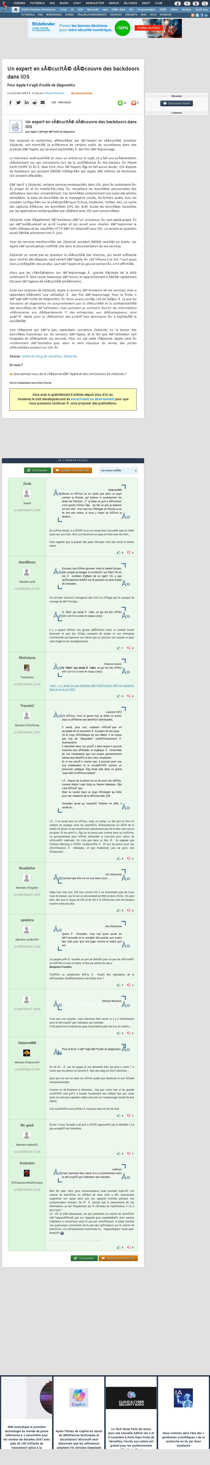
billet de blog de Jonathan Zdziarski (49, 357)
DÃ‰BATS (131, 14)
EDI (131, 9)
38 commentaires (81, 93)
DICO (153, 14)
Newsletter (94, 3)
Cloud (63, 9)
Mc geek (27, 1125)
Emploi (113, 3)
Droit (146, 3)
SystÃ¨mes (201, 9)
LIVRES (69, 14)
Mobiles (186, 9)
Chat (77, 3)
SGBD (163, 9)
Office (174, 9)
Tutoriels (37, 3)
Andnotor (27, 1163)
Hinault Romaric (54, 93)
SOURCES (116, 14)
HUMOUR (165, 14)
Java (104, 9)
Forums (19, 3)
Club (158, 3)
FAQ (52, 3)
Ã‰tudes (130, 3)
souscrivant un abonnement (92, 399)
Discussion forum (176, 103)
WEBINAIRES (54, 14)
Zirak (27, 484)
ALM (80, 9)
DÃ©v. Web (118, 9)
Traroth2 (27, 706)
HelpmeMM (27, 1043)
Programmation (146, 9)
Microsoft (92, 9)
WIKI (144, 14)
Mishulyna (27, 658)
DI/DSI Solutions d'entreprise (39, 9)
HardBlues (27, 562)
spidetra (27, 920)
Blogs (64, 3)
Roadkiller (27, 868)
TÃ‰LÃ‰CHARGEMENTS (92, 14)
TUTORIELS (27, 14)
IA (72, 9)
